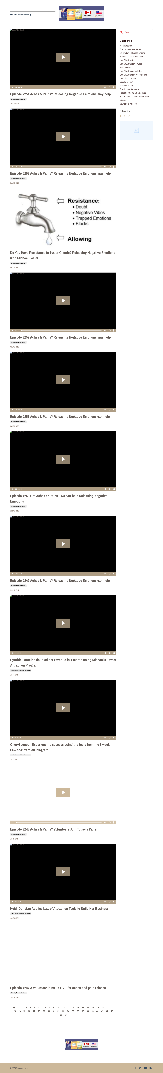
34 (68, 1011)
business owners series (130, 49)
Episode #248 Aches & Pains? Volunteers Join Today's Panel (53, 829)
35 (73, 1011)
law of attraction (127, 60)
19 (98, 1007)
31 (54, 1011)
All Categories (126, 45)
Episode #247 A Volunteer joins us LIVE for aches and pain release (58, 987)
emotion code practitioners (132, 56)
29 (44, 1011)
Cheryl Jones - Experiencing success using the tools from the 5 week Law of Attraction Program (60, 747)
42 (107, 1011)
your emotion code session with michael (134, 98)
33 (63, 1011)
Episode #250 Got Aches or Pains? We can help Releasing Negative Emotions (58, 498)
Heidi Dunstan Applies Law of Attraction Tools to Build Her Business (59, 908)
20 (102, 1007)
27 (34, 1011)
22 (112, 1007)
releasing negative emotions (18, 99)
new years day (126, 85)
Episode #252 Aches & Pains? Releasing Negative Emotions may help (60, 337)
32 (58, 1011)
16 (83, 1007)
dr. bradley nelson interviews (132, 52)
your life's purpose (128, 103)
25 (24, 1011)
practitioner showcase (129, 89)
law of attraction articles (131, 71)
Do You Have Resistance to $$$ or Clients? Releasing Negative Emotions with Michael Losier (62, 255)
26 (29, 1011)
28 (39, 1011)
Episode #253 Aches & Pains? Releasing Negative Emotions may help (60, 173)
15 (78, 1007)
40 (97, 1011)
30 (49, 1011)
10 (54, 1007)
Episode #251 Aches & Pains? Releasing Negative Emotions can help (60, 416)
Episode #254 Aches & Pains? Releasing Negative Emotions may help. (60, 94)
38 (88, 1011)
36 (78, 1011)
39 (92, 1011)
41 (102, 1011)
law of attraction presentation (133, 74)
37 (83, 1011)
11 (59, 1007)
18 (93, 1007)
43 (112, 1011)
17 (88, 1007)
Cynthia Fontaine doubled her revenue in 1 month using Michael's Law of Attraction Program (63, 662)
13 (68, 1007)
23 (15, 1011)
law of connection (128, 78)
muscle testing (126, 81)
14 (73, 1007)
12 (63, 1007)
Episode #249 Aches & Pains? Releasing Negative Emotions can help (60, 580)
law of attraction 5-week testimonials (21, 670)
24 (19, 1011)
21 (107, 1007)
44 (61, 1014)
